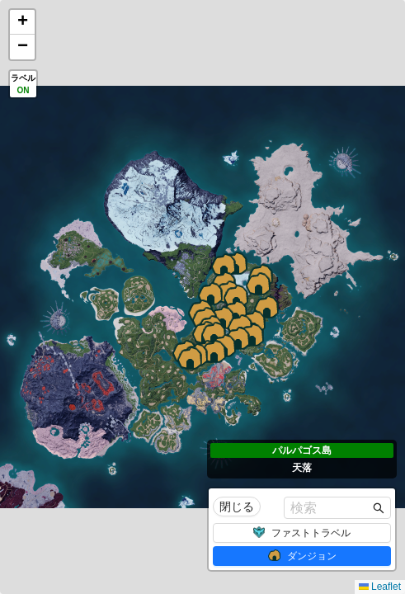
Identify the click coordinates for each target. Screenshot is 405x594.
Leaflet (380, 586)
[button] (189, 358)
